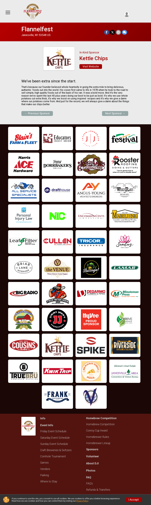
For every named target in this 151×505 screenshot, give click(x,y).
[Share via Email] (118, 32)
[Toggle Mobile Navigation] (8, 12)
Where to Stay (48, 481)
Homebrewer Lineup (98, 443)
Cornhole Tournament (53, 456)
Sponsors (92, 449)
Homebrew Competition (100, 424)
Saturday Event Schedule (55, 437)
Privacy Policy (82, 501)
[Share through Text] (124, 32)
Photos (90, 470)
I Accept (133, 499)
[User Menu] (127, 14)
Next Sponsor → (115, 113)
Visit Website (91, 66)
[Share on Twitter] (112, 32)
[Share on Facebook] (106, 32)
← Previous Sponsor (37, 113)
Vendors (45, 469)
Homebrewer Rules (97, 436)
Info (42, 418)
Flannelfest (37, 29)
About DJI (92, 463)
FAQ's (89, 483)
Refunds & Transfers (98, 489)
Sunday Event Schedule (54, 443)
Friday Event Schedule (53, 431)
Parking (44, 475)
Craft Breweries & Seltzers (56, 450)
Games (44, 462)
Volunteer (92, 456)
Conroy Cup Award (96, 430)
